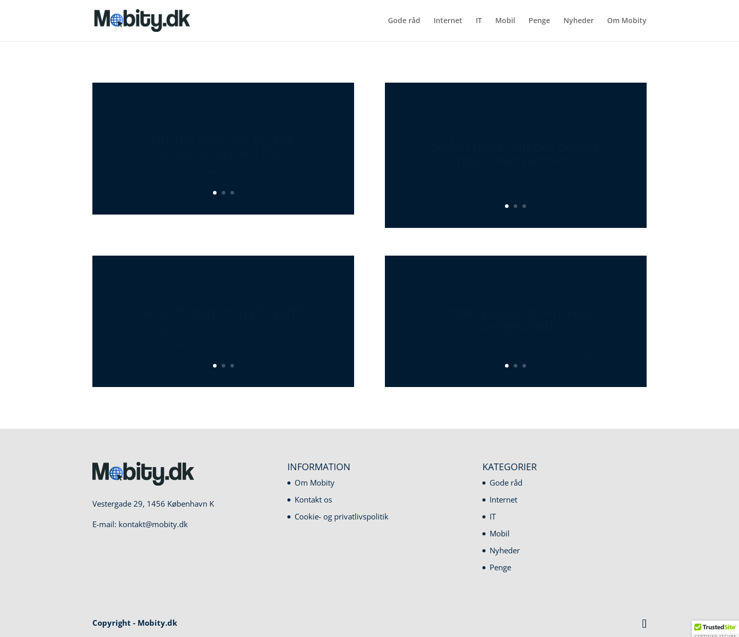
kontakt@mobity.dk (153, 524)
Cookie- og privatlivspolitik (341, 516)
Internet (448, 21)
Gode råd (404, 21)
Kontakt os (313, 499)
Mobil (505, 21)
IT (479, 21)
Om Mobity (627, 21)
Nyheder (578, 21)
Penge (539, 21)
